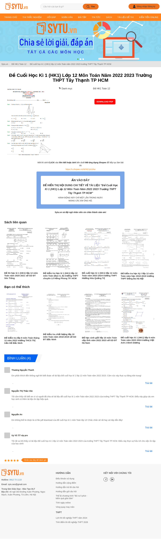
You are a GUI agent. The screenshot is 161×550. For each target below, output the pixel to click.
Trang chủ (10, 17)
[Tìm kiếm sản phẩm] (69, 6)
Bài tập (82, 17)
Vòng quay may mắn (65, 507)
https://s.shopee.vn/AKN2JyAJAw (80, 169)
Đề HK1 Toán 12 (101, 88)
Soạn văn (67, 17)
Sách (109, 17)
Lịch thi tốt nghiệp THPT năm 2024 (71, 518)
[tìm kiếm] (91, 6)
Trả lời (148, 383)
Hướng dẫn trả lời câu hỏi (67, 487)
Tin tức (96, 17)
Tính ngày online (63, 503)
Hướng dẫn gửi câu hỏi (66, 491)
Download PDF (105, 102)
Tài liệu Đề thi (125, 17)
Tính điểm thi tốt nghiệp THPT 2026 (72, 522)
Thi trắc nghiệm (32, 17)
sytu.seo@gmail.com (17, 484)
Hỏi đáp (51, 17)
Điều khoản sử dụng (65, 478)
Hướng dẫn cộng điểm (66, 483)
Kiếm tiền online (148, 17)
